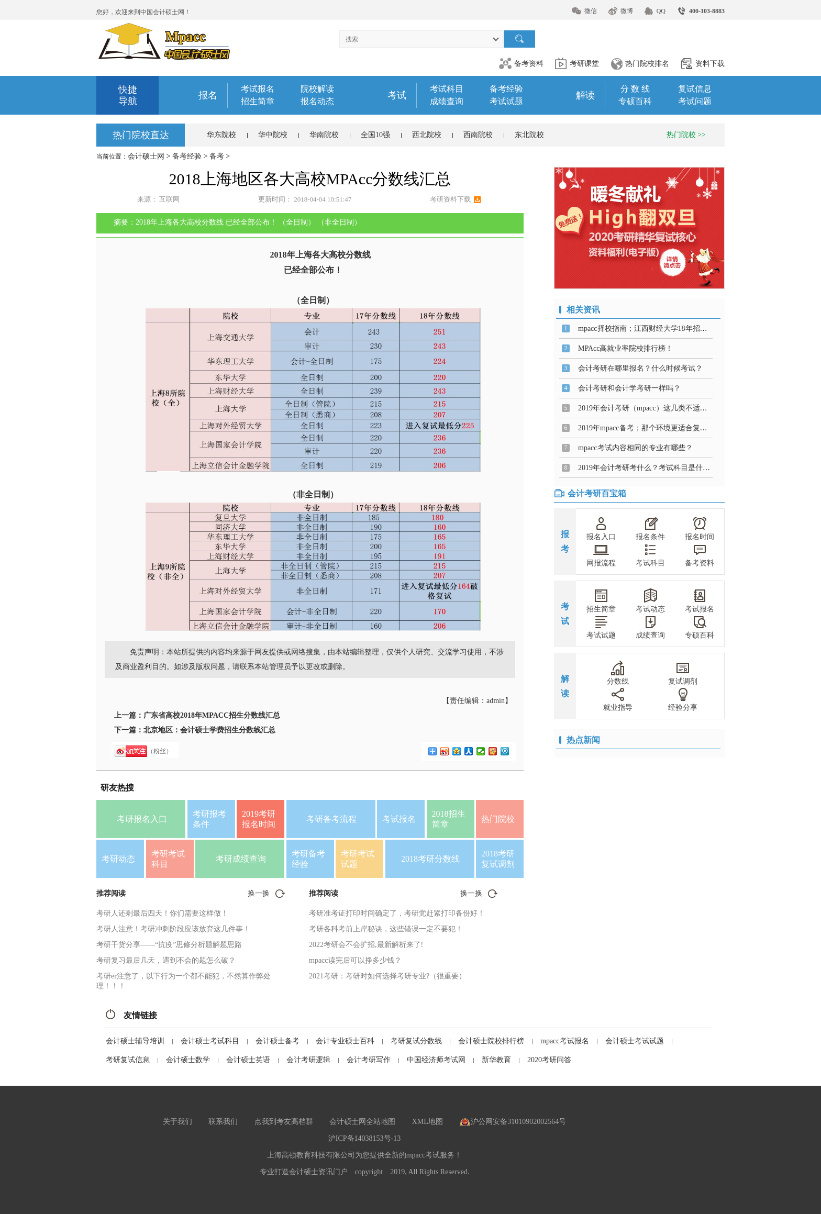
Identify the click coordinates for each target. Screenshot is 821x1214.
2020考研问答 (549, 1060)
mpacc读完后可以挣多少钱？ (355, 960)
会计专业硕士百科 (345, 1041)
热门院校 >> (686, 135)
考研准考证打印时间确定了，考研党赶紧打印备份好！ (397, 913)
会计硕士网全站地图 (362, 1122)
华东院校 (221, 135)
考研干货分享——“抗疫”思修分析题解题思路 (169, 945)
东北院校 (529, 135)
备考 (216, 156)
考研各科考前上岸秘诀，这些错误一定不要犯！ (386, 929)
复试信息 (695, 88)
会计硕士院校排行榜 (491, 1041)
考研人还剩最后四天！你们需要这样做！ (162, 913)
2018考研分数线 (430, 858)
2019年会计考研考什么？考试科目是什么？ (647, 468)
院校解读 (317, 88)
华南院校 (324, 135)
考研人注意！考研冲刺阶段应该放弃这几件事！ (173, 929)
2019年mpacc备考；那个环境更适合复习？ (646, 428)
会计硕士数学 (188, 1060)
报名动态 (317, 101)
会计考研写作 (369, 1060)
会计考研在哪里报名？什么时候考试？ (640, 368)
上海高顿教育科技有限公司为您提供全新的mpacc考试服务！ (364, 1155)
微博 (626, 11)
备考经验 (506, 88)
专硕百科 (635, 101)
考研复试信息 (128, 1060)
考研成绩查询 (241, 858)
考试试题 (506, 101)
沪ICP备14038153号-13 (364, 1138)
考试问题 (695, 101)
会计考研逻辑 (308, 1060)
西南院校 (478, 135)
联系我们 (223, 1122)
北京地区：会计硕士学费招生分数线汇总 (209, 730)
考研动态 (118, 858)
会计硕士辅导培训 (135, 1041)
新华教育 (496, 1060)
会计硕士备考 (277, 1041)
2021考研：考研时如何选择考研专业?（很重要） (387, 976)
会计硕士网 (146, 156)
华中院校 (272, 135)
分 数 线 (635, 88)
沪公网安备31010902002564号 (518, 1122)
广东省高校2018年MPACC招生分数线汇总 (211, 715)
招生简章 (257, 101)
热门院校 (498, 819)
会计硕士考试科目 (210, 1041)
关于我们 (177, 1122)
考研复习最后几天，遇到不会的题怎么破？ (166, 960)
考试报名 (257, 88)
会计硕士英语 (248, 1060)
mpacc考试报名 (564, 1041)
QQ (661, 11)
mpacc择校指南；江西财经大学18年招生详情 (650, 328)
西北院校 (426, 135)
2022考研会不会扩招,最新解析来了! (366, 945)
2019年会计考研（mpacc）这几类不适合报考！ (653, 408)
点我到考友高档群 (283, 1122)
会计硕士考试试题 (634, 1041)
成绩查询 (446, 101)
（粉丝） (159, 751)
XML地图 (427, 1122)
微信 (590, 11)
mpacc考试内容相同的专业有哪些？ (635, 448)
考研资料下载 (450, 199)
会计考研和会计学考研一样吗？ (629, 388)
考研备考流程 (331, 819)
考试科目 (446, 88)
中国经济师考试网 (436, 1060)
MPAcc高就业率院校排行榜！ (625, 348)
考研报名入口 (142, 819)
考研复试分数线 (416, 1041)
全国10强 (375, 135)
